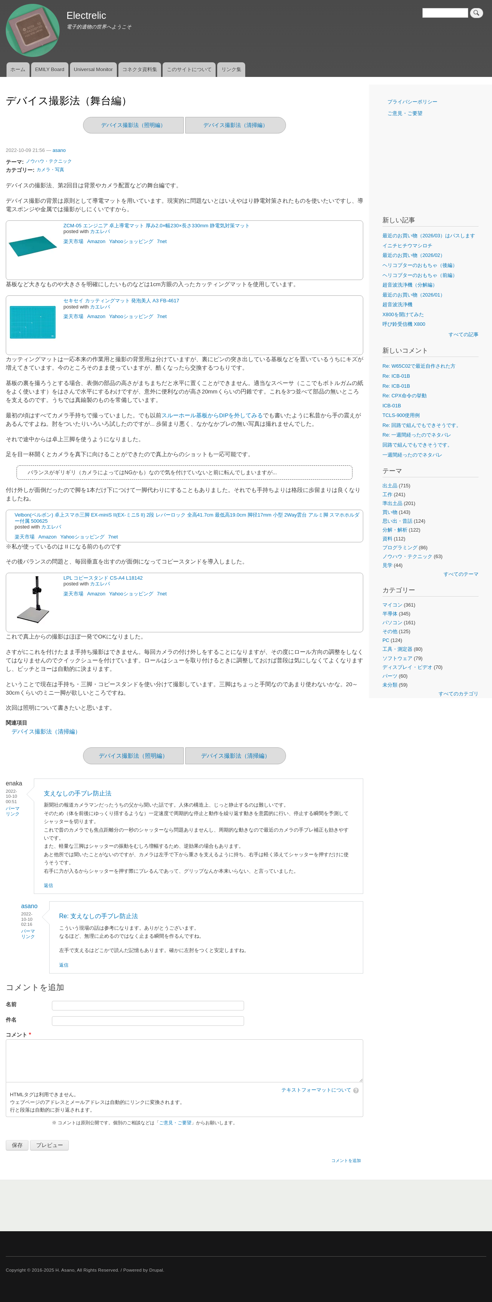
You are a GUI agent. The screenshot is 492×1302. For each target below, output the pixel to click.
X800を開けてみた (403, 314)
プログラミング (399, 547)
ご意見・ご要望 (175, 1122)
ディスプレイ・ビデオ (407, 667)
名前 (11, 1004)
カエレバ (100, 231)
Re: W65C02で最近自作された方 (418, 366)
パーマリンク (13, 811)
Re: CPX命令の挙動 (404, 395)
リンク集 (231, 69)
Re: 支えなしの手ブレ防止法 (98, 916)
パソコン (392, 622)
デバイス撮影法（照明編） (133, 125)
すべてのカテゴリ (459, 694)
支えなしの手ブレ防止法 (77, 793)
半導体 (389, 614)
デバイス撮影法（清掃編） (235, 125)
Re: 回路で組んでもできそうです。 (421, 425)
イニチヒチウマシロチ (407, 245)
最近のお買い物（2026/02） (413, 255)
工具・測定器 (397, 649)
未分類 (389, 685)
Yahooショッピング (131, 241)
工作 (387, 494)
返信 (48, 885)
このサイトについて (189, 69)
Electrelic (86, 15)
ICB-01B (391, 405)
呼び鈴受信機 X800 (403, 324)
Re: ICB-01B (396, 376)
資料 (387, 539)
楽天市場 (73, 241)
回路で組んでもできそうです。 (417, 445)
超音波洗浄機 (397, 304)
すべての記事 (464, 334)
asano (59, 150)
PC (385, 640)
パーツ (389, 676)
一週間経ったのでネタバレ (412, 455)
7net (161, 241)
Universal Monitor (93, 69)
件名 (11, 1020)
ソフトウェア (397, 658)
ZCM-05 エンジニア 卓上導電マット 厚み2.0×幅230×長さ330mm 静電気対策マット (156, 225)
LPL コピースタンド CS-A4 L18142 (103, 578)
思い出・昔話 (397, 521)
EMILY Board (49, 69)
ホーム (17, 69)
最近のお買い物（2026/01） (413, 295)
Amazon (96, 241)
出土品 (389, 485)
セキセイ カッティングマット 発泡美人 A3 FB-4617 (121, 300)
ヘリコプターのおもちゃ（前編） (419, 275)
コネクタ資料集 (139, 69)
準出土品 (392, 503)
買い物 (389, 512)
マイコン (392, 605)
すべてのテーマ (461, 574)
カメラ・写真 (50, 169)
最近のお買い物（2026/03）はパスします (428, 235)
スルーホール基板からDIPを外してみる (212, 415)
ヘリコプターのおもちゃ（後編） (419, 265)
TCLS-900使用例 (401, 415)
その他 (389, 631)
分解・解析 (394, 530)
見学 (387, 565)
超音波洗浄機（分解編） (409, 285)
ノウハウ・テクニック (49, 161)
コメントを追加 (346, 1160)
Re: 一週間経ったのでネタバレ (416, 435)
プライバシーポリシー (412, 102)
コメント (16, 1035)
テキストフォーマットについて (316, 1090)
